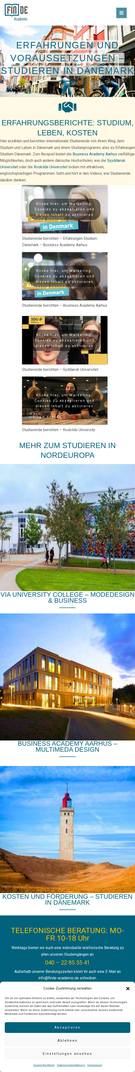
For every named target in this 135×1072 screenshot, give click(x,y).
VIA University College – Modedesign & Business (67, 597)
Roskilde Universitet (50, 167)
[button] (128, 988)
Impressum (94, 1065)
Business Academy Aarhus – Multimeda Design (67, 746)
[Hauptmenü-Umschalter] (121, 13)
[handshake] (67, 107)
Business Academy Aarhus (95, 154)
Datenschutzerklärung (71, 1065)
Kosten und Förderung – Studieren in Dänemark (67, 899)
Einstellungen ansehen (67, 1054)
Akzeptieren (67, 1027)
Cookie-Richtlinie (44, 1065)
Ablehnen (67, 1040)
